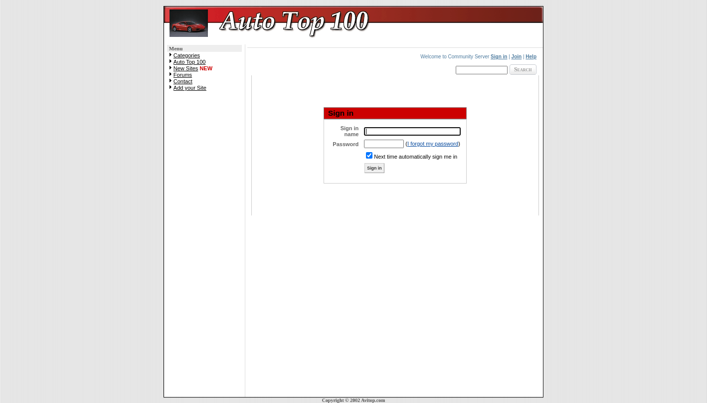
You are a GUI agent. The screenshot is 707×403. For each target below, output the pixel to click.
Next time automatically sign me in (415, 157)
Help (531, 56)
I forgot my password (432, 144)
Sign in (499, 56)
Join (517, 56)
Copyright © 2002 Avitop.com (353, 400)
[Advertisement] (204, 247)
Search (523, 69)
